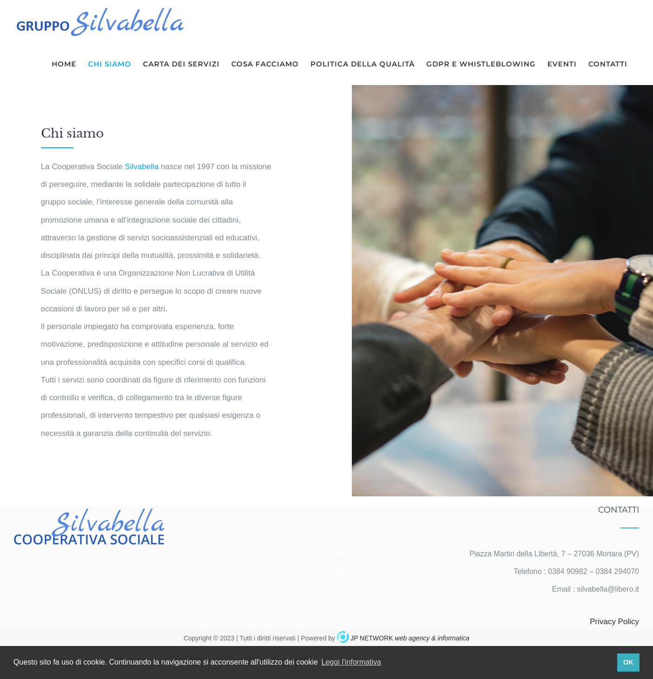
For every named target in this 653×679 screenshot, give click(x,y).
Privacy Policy (614, 621)
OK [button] (628, 662)
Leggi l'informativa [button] (351, 662)
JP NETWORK (410, 638)
